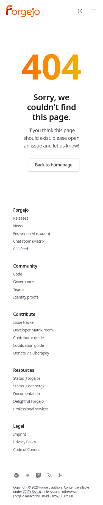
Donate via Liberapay (31, 353)
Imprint (19, 434)
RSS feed (20, 248)
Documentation (26, 393)
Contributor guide (28, 337)
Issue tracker (24, 322)
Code (17, 274)
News (18, 225)
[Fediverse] (38, 475)
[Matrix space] (27, 475)
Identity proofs (25, 297)
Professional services (30, 409)
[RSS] (49, 475)
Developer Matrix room (33, 330)
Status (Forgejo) (26, 378)
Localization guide (28, 345)
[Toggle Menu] (94, 11)
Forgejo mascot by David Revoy (35, 496)
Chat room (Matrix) (29, 241)
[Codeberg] (60, 475)
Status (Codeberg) (28, 385)
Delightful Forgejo (28, 401)
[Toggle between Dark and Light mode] (80, 11)
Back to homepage (54, 165)
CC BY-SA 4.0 (32, 491)
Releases (20, 218)
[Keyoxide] (16, 475)
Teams (18, 289)
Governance (23, 281)
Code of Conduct (27, 449)
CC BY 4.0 (66, 496)
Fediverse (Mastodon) (31, 233)
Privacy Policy (24, 441)
